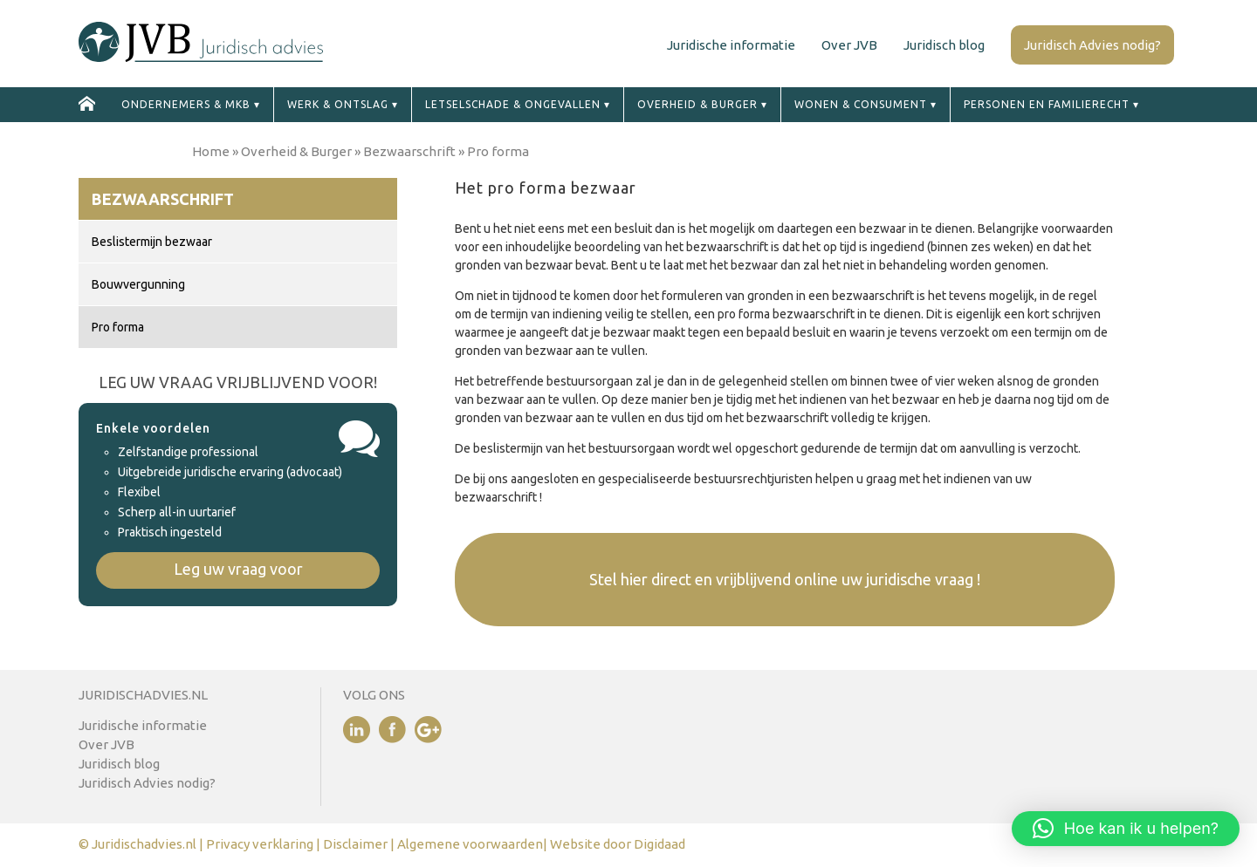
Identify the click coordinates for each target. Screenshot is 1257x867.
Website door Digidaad (617, 843)
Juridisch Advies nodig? (1092, 45)
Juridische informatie (731, 45)
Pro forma (118, 327)
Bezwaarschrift (409, 151)
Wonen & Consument (860, 104)
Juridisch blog (944, 45)
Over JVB (849, 45)
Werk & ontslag (337, 104)
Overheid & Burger (697, 104)
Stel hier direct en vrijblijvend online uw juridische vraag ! (784, 579)
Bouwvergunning (138, 284)
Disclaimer (356, 843)
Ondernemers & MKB (186, 104)
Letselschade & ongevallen (513, 104)
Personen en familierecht (1047, 104)
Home (211, 151)
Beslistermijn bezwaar (152, 242)
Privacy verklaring (259, 843)
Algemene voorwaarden (470, 843)
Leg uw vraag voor (238, 568)
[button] (1126, 828)
